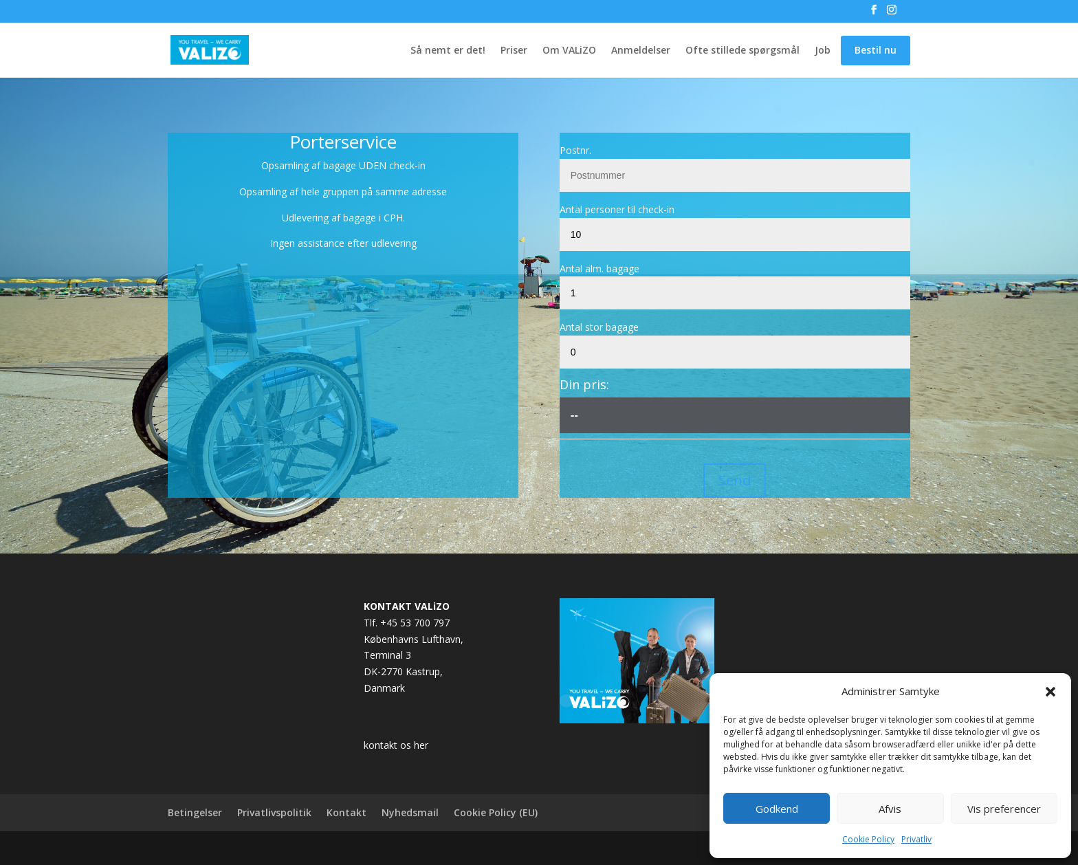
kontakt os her (396, 745)
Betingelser (195, 812)
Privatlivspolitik (274, 812)
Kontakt (346, 812)
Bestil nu (875, 49)
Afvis (890, 808)
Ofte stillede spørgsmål (742, 50)
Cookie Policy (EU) (496, 812)
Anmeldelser (640, 50)
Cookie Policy (868, 839)
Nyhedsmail (410, 812)
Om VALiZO (569, 50)
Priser (513, 50)
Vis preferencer (1004, 808)
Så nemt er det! (447, 50)
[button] (1050, 692)
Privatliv (916, 839)
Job (822, 50)
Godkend (777, 808)
